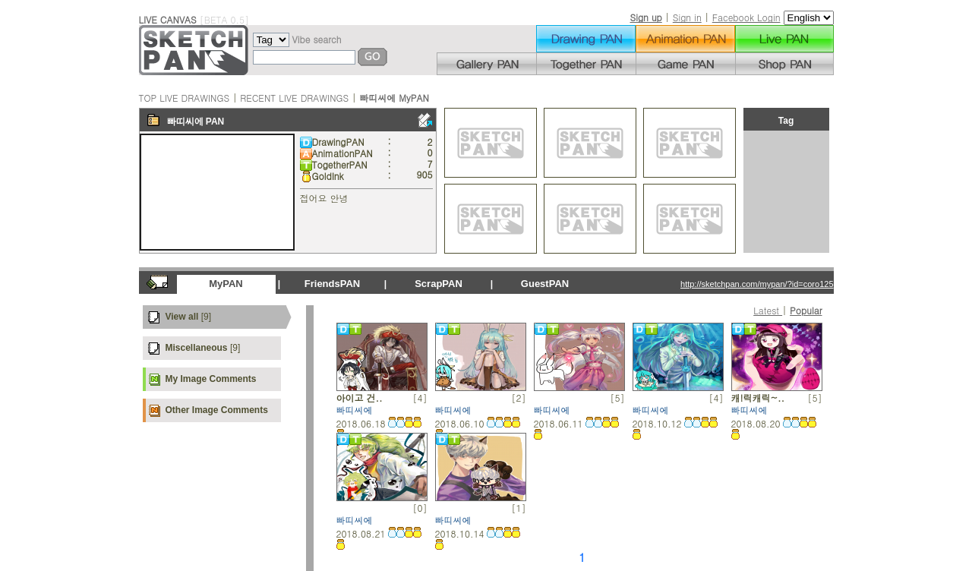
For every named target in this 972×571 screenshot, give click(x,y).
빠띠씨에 (185, 121)
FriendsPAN (332, 283)
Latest (767, 310)
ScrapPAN (438, 283)
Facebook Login (746, 17)
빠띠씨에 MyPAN (394, 97)
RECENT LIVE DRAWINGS (294, 97)
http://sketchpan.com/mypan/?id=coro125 (756, 284)
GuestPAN (545, 283)
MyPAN (226, 283)
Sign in (687, 17)
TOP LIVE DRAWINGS (184, 97)
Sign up (645, 17)
